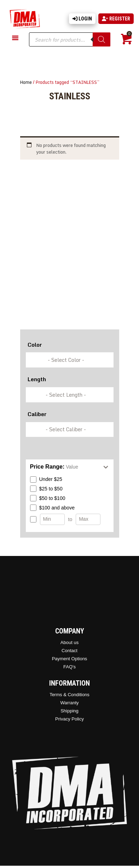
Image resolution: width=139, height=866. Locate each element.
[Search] (101, 39)
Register (116, 18)
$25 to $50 (46, 488)
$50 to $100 (47, 498)
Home (26, 82)
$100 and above (52, 508)
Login (82, 18)
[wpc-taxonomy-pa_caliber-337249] (70, 429)
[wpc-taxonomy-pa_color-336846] (70, 359)
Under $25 (46, 479)
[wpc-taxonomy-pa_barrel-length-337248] (70, 394)
